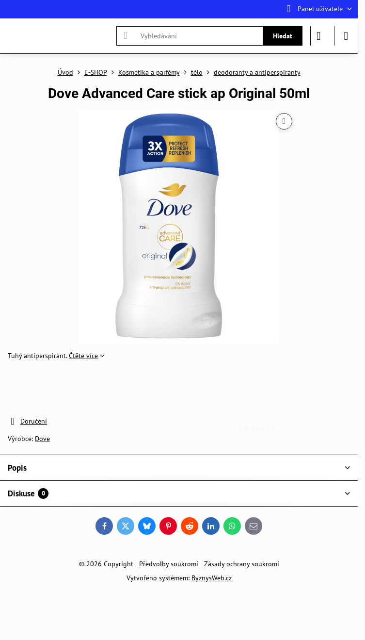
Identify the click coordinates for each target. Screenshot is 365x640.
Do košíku (257, 388)
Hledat (282, 36)
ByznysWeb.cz (211, 578)
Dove (42, 438)
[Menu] (346, 36)
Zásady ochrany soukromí (241, 563)
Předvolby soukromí (168, 563)
